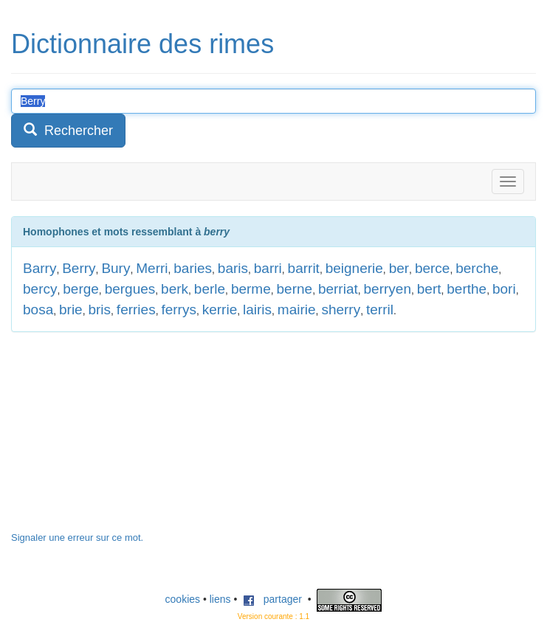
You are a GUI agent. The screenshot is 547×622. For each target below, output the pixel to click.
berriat (338, 289)
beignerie (354, 268)
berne (295, 289)
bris (99, 309)
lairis (257, 309)
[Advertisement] (122, 439)
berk (174, 289)
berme (251, 289)
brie (71, 309)
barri (268, 268)
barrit (304, 268)
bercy (40, 289)
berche (476, 268)
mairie (297, 309)
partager (272, 599)
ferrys (178, 309)
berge (81, 289)
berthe (466, 289)
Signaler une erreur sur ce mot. (77, 537)
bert (429, 289)
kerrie (220, 309)
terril (379, 309)
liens (220, 599)
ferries (136, 309)
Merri (152, 268)
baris (233, 268)
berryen (387, 289)
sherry (340, 309)
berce (432, 268)
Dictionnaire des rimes (142, 44)
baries (192, 268)
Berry (78, 268)
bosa (38, 309)
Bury (115, 268)
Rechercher (68, 130)
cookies (182, 599)
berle (209, 289)
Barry (39, 268)
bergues (130, 289)
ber (399, 268)
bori (504, 289)
